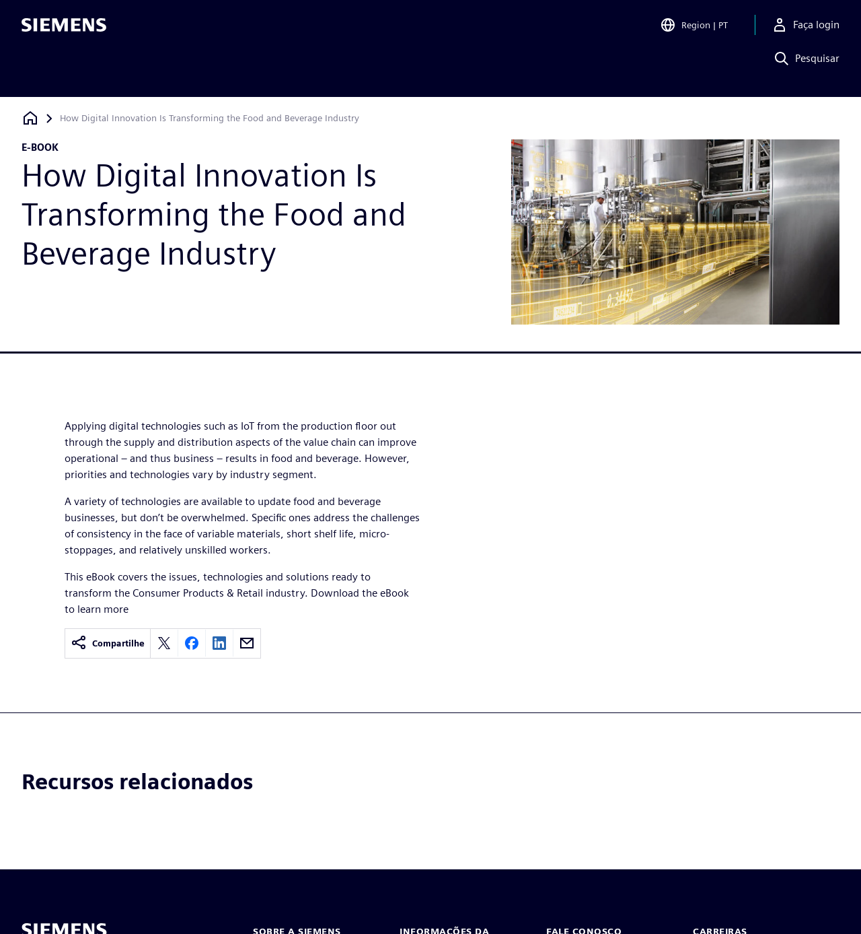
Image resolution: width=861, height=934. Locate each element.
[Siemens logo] (64, 29)
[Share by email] (246, 643)
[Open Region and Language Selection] (693, 29)
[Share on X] (164, 643)
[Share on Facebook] (191, 643)
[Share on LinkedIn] (219, 643)
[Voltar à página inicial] (30, 118)
